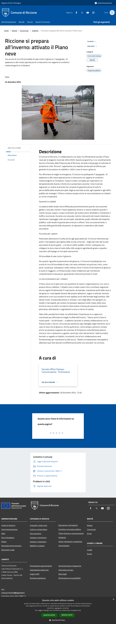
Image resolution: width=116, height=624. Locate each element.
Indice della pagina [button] (14, 148)
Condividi (92, 41)
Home (6, 30)
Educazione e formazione (68, 525)
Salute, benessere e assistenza (70, 541)
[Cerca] (112, 12)
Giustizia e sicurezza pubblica (69, 529)
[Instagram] (91, 12)
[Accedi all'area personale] (103, 3)
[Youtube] (86, 12)
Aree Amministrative (9, 529)
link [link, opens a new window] (80, 610)
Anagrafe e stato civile (38, 525)
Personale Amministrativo (11, 545)
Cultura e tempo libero (38, 529)
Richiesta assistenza (38, 578)
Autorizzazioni (63, 545)
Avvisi (89, 533)
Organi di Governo (8, 525)
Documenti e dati (7, 549)
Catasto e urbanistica (38, 541)
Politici (4, 541)
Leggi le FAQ (34, 574)
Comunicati (24, 30)
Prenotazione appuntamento (41, 565)
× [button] (113, 599)
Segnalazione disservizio (39, 570)
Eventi (89, 554)
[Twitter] (80, 12)
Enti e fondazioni (7, 537)
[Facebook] (74, 12)
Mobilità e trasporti (37, 545)
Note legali (62, 574)
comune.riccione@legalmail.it (13, 592)
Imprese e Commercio (38, 537)
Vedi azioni (92, 46)
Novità (14, 30)
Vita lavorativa (35, 533)
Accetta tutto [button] (49, 615)
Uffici (3, 533)
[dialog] (58, 610)
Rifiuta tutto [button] (67, 615)
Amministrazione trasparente (69, 565)
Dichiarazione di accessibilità (69, 578)
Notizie (89, 525)
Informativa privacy (65, 570)
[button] (58, 620)
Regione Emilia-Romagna (11, 3)
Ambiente (62, 537)
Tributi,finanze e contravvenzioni (71, 533)
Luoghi (89, 549)
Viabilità (35, 30)
